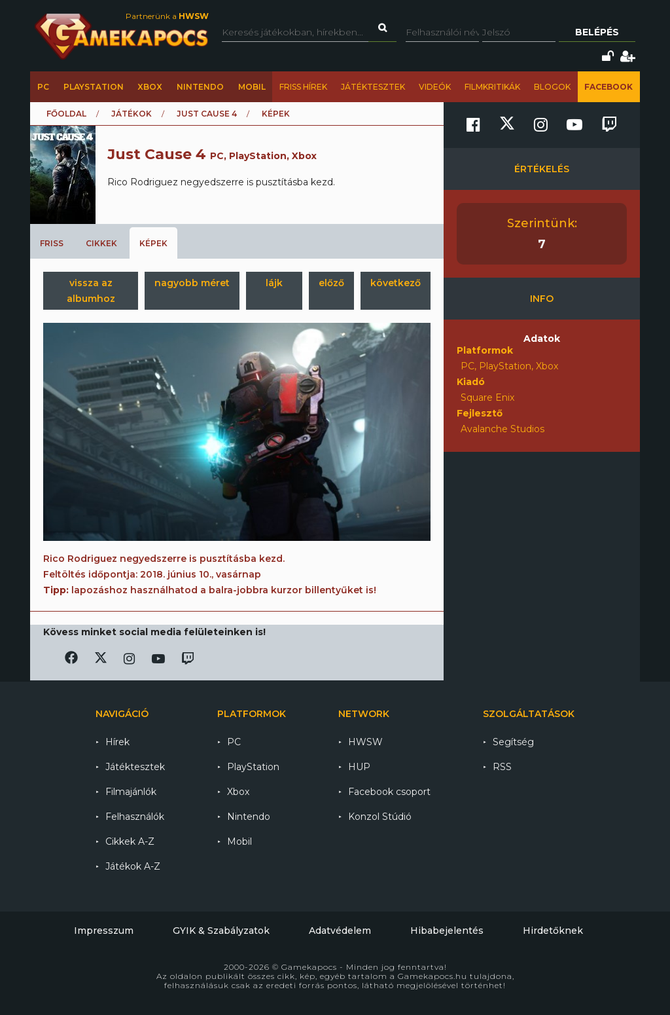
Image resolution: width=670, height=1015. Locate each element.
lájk (274, 283)
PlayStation (93, 87)
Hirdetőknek (553, 930)
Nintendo (200, 87)
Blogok (552, 87)
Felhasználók (134, 816)
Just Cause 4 (207, 114)
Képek (153, 243)
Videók (435, 87)
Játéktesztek (373, 87)
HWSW (365, 742)
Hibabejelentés (447, 930)
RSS (502, 767)
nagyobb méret (192, 283)
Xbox (149, 87)
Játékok (131, 114)
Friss (51, 243)
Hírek (117, 742)
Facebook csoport (389, 792)
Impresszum (103, 930)
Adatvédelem (340, 930)
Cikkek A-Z (129, 841)
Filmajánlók (130, 792)
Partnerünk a (167, 16)
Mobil (252, 87)
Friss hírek (303, 87)
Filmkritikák (492, 87)
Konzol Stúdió (380, 816)
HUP (359, 767)
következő (395, 283)
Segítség (513, 742)
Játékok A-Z (132, 866)
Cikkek (101, 243)
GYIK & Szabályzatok (221, 930)
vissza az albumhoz (91, 290)
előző (331, 283)
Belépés (597, 32)
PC (43, 87)
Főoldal (66, 114)
